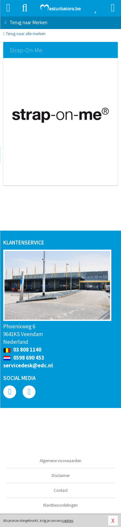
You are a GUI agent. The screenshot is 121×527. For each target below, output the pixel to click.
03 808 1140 (22, 349)
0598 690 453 (23, 357)
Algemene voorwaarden (60, 460)
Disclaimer (61, 475)
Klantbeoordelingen (60, 505)
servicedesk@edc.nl (28, 365)
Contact (61, 490)
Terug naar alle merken (24, 33)
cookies (67, 520)
